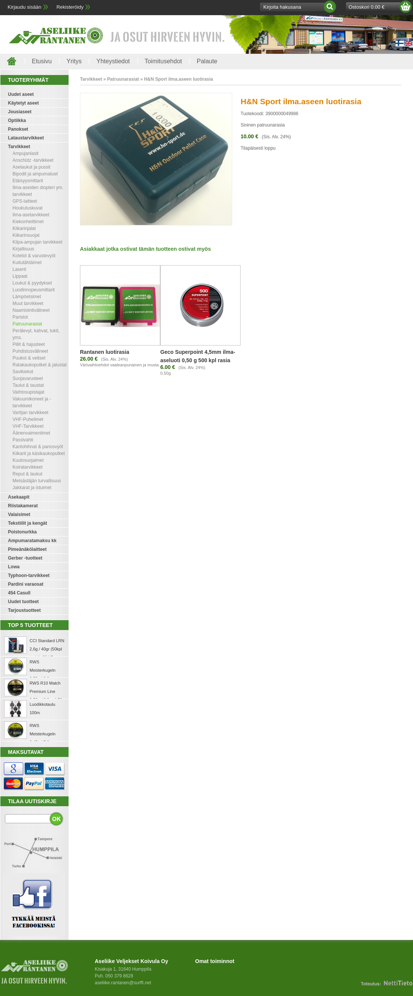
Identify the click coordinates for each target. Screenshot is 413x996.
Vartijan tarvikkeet (30, 412)
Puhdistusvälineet (30, 351)
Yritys (73, 61)
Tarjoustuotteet (24, 610)
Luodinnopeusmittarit (34, 289)
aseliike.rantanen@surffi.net (123, 982)
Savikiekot (23, 371)
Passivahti (23, 439)
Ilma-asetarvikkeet (31, 214)
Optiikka (17, 120)
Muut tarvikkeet (28, 303)
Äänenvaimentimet (31, 433)
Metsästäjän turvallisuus (37, 480)
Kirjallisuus (23, 249)
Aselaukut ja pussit (31, 167)
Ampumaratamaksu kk (32, 540)
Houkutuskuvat (27, 208)
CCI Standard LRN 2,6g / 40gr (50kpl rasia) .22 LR (47, 649)
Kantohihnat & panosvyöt (38, 446)
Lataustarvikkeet (26, 138)
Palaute (207, 61)
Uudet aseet (21, 94)
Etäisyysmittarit (28, 180)
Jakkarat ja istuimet (32, 487)
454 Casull (19, 593)
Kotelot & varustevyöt (34, 255)
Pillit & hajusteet (29, 344)
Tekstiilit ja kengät (27, 523)
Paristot (20, 317)
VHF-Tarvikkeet (28, 426)
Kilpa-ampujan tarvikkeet (37, 242)
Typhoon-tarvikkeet (29, 575)
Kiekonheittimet (28, 221)
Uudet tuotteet (23, 601)
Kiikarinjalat (24, 228)
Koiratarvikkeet (27, 467)
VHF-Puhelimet (28, 419)
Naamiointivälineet (31, 310)
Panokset (18, 129)
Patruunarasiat (27, 324)
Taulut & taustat (28, 385)
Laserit (19, 269)
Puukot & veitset (29, 358)
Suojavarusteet (28, 378)
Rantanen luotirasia (104, 352)
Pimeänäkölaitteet (27, 549)
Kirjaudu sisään (24, 7)
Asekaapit (19, 497)
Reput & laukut (27, 474)
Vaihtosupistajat (28, 392)
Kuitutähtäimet (27, 262)
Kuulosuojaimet (28, 460)
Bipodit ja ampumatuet (35, 174)
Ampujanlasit (26, 153)
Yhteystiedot (113, 61)
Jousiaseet (19, 111)
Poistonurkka (22, 532)
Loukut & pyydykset (32, 283)
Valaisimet (19, 514)
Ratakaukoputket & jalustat (40, 364)
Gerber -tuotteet (25, 558)
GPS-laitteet (25, 201)
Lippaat (20, 276)
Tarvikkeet (19, 146)
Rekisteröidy (70, 7)
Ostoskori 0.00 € (367, 7)
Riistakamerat (23, 505)
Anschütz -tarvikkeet (33, 160)
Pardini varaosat (25, 584)
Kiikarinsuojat (26, 235)
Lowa (14, 566)
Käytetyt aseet (23, 103)
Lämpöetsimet (27, 296)
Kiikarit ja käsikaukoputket (39, 453)
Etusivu (42, 61)
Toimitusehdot (163, 61)
